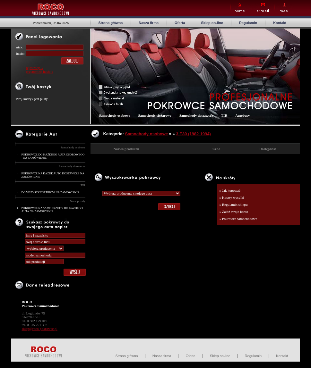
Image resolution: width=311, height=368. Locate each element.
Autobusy (242, 115)
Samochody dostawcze (72, 166)
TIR (83, 185)
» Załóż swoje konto (234, 211)
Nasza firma (149, 23)
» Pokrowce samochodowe (238, 219)
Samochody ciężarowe (154, 115)
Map (284, 8)
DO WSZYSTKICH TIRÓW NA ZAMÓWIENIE (50, 192)
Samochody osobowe (73, 147)
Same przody (77, 201)
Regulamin (248, 23)
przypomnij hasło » (39, 71)
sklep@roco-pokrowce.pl (39, 328)
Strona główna (111, 23)
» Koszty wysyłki (232, 197)
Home (240, 8)
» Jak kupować (230, 190)
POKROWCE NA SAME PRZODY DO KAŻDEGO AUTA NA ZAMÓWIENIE (52, 209)
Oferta (180, 23)
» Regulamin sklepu (234, 204)
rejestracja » (34, 68)
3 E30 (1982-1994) (193, 133)
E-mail (262, 8)
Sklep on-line (212, 23)
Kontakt (279, 23)
